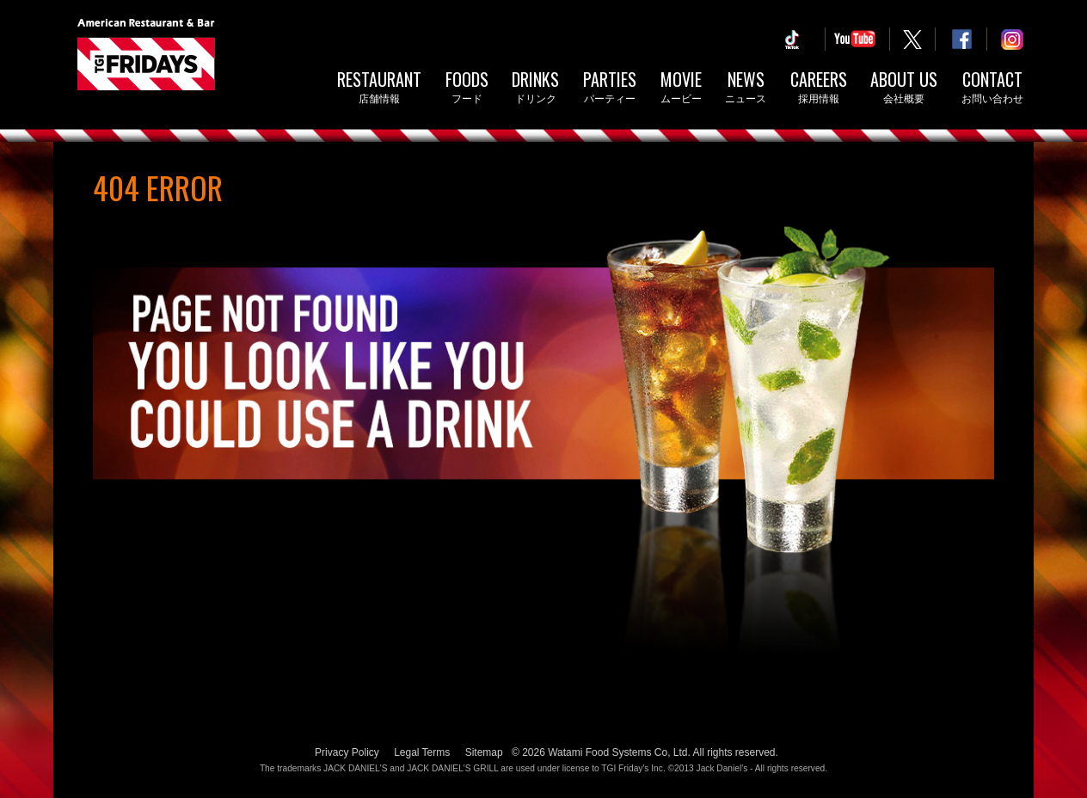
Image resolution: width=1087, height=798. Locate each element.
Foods (466, 88)
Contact (992, 88)
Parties (609, 88)
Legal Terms (422, 752)
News (745, 88)
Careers (818, 88)
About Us (903, 88)
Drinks (535, 88)
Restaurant (379, 88)
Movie (681, 88)
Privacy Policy (347, 752)
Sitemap (484, 752)
